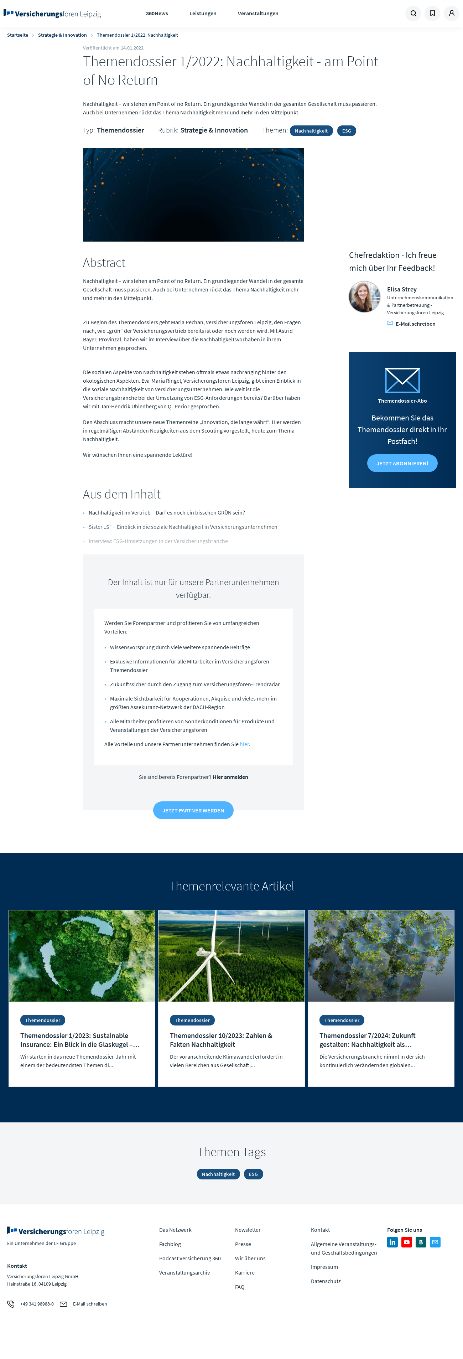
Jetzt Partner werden (193, 810)
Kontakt (320, 1229)
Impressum (324, 1266)
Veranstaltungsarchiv (184, 1272)
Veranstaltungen (258, 13)
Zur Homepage (54, 13)
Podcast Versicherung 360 (190, 1258)
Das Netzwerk (175, 1229)
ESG (347, 131)
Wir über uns (250, 1258)
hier (244, 744)
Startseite (17, 35)
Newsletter (248, 1229)
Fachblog (170, 1243)
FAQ (240, 1286)
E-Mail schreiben (411, 323)
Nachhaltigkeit (311, 131)
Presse (243, 1243)
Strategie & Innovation (62, 35)
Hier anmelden (230, 776)
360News (157, 13)
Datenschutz (326, 1281)
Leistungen (203, 13)
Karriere (245, 1272)
